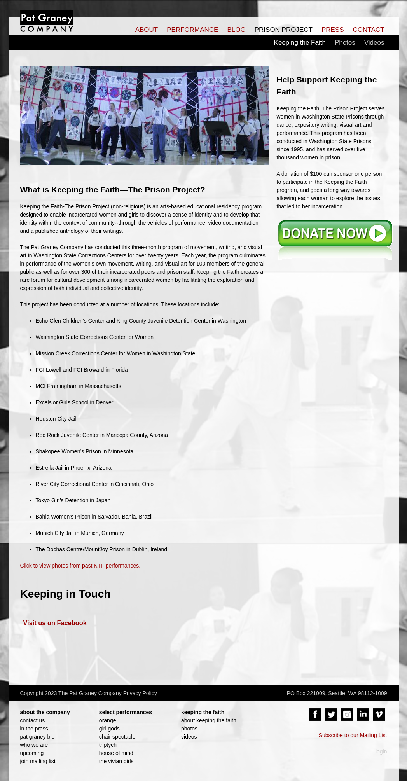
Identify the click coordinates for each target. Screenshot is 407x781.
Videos (374, 42)
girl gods (109, 728)
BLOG (236, 29)
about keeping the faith (208, 720)
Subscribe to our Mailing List (353, 735)
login (381, 751)
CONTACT (368, 29)
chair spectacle (117, 737)
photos (189, 728)
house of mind (116, 753)
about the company (45, 712)
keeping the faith (202, 712)
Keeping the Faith (300, 42)
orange (107, 720)
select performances (125, 712)
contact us (32, 720)
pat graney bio (37, 737)
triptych (108, 745)
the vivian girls (116, 761)
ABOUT (146, 29)
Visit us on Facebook (55, 622)
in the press (34, 728)
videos (189, 737)
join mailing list (38, 761)
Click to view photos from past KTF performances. (80, 566)
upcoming (32, 753)
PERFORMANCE (192, 29)
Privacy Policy (140, 693)
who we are (34, 745)
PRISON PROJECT (284, 29)
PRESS (332, 29)
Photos (345, 42)
